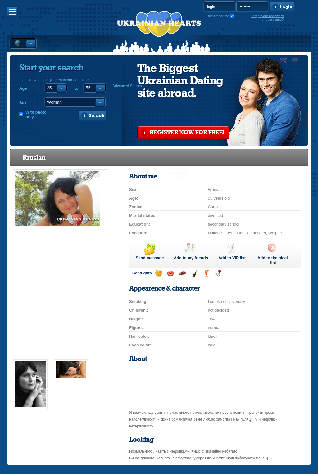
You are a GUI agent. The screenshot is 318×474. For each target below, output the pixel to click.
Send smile (158, 273)
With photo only (36, 114)
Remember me (218, 16)
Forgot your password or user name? (267, 17)
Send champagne (194, 273)
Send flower (218, 273)
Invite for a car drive (182, 273)
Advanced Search (127, 86)
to (76, 88)
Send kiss (170, 273)
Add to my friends (191, 257)
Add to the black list (273, 260)
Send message (150, 257)
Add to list (232, 257)
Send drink (206, 273)
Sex (22, 102)
